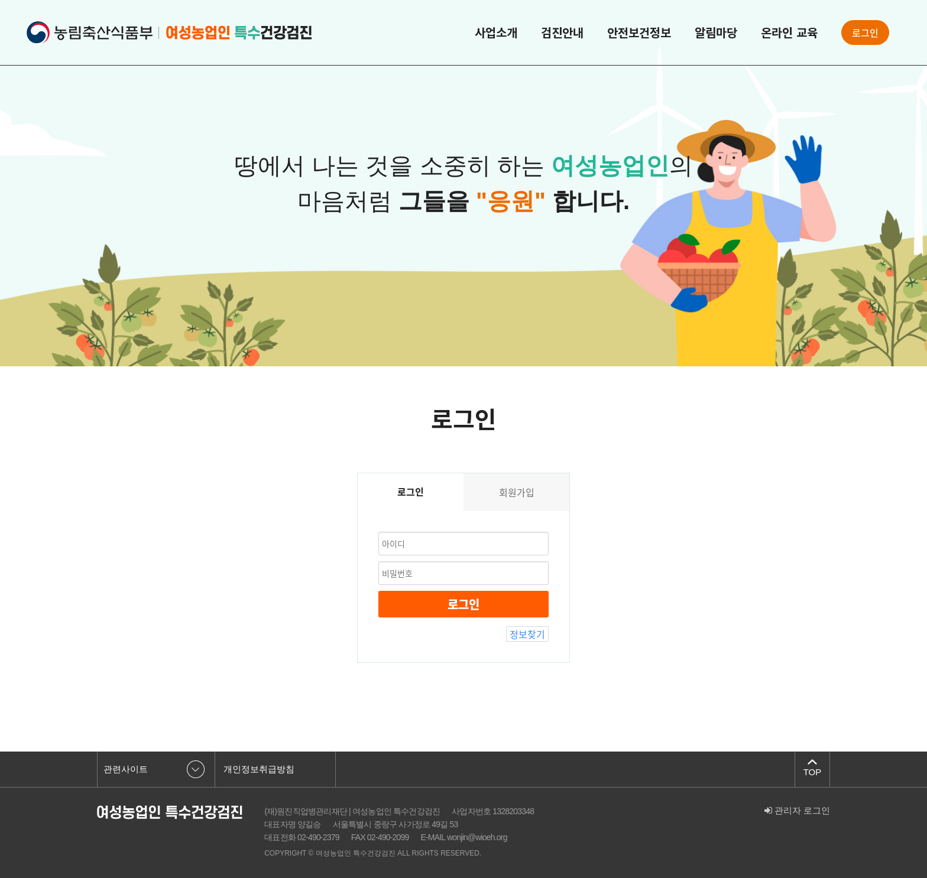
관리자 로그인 (797, 810)
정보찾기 (527, 634)
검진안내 (562, 32)
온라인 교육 (789, 32)
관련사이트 (125, 769)
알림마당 (716, 32)
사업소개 (496, 32)
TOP (812, 772)
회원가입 (516, 492)
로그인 (865, 32)
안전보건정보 (639, 32)
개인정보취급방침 (258, 769)
